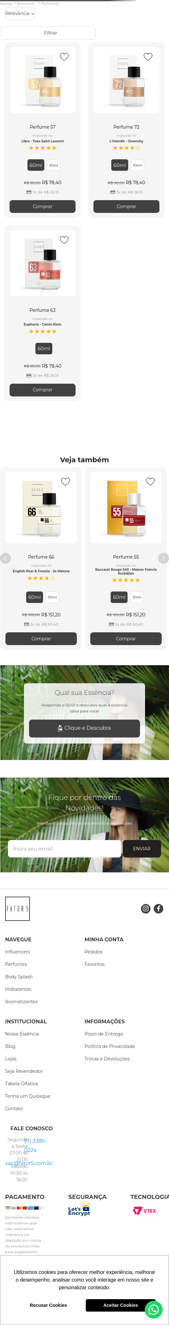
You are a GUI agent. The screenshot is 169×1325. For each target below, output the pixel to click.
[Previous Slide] (5, 558)
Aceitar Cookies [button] (120, 1305)
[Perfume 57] (42, 130)
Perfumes (49, 3)
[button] (35, 165)
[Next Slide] (163, 558)
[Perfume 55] (126, 558)
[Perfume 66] (41, 558)
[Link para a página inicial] (6, 3)
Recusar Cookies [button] (48, 1305)
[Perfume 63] (42, 313)
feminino (25, 3)
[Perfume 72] (126, 130)
